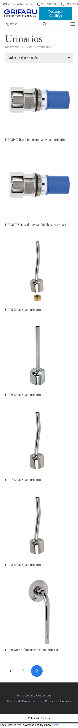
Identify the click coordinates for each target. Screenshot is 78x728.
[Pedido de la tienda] (39, 58)
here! (55, 725)
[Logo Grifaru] (20, 13)
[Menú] (72, 24)
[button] (12, 24)
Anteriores (11, 671)
